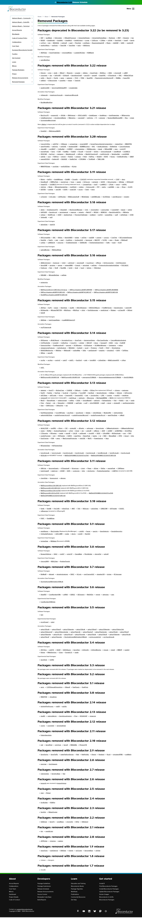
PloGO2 (70, 157)
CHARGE (69, 390)
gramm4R (128, 308)
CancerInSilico (45, 144)
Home (39, 17)
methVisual (72, 398)
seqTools (55, 45)
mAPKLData (62, 197)
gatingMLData (45, 250)
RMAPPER (44, 697)
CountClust (90, 263)
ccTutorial (44, 197)
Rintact (48, 793)
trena (93, 189)
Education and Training (78, 883)
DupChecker (45, 438)
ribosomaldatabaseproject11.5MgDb (110, 377)
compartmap (73, 144)
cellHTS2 (55, 144)
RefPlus (91, 157)
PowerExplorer (98, 438)
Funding (14, 54)
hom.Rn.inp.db (114, 453)
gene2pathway (61, 726)
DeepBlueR (44, 182)
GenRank (91, 393)
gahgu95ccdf (68, 634)
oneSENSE (125, 154)
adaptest (43, 390)
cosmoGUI (50, 726)
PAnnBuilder (88, 554)
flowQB (49, 509)
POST (107, 348)
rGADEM (115, 43)
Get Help (74, 900)
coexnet (98, 238)
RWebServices (52, 652)
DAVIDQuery (67, 650)
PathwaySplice (106, 400)
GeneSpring (44, 754)
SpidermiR (55, 159)
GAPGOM (44, 212)
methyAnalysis (61, 348)
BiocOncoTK (45, 115)
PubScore (44, 268)
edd (42, 745)
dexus (96, 343)
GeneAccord (53, 212)
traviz (79, 45)
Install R (102, 883)
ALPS (50, 308)
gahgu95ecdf (45, 637)
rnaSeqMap (76, 350)
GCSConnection (108, 263)
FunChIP (88, 152)
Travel (87, 189)
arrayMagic (60, 822)
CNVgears (64, 144)
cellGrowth (82, 433)
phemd (63, 157)
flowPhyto (85, 687)
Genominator (100, 428)
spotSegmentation (128, 403)
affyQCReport (55, 340)
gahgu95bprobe (46, 634)
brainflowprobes (114, 115)
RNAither (58, 350)
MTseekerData (45, 446)
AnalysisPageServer (60, 431)
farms (53, 152)
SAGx (84, 350)
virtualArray (53, 697)
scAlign (43, 243)
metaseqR (44, 398)
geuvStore (44, 660)
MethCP (88, 212)
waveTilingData (112, 415)
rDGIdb (63, 115)
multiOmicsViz (104, 154)
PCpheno (94, 348)
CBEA (110, 73)
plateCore (54, 471)
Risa (126, 118)
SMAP (132, 157)
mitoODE (82, 438)
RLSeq (112, 157)
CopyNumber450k (55, 595)
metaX (113, 650)
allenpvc (63, 478)
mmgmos (53, 841)
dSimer (96, 468)
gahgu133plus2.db (118, 629)
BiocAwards (15, 34)
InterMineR (117, 152)
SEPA (68, 471)
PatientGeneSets (46, 735)
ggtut (52, 622)
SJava (61, 652)
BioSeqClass (60, 390)
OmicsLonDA (90, 187)
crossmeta (44, 75)
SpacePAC (126, 78)
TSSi (78, 509)
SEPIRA (43, 189)
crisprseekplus (79, 149)
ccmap (87, 40)
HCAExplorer (88, 345)
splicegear (90, 428)
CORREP (70, 149)
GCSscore (86, 182)
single (132, 118)
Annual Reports (17, 30)
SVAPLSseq (50, 405)
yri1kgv (124, 360)
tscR (51, 217)
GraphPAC (102, 75)
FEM (52, 438)
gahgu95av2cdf (88, 632)
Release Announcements (20, 78)
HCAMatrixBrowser (100, 345)
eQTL (42, 368)
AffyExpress (44, 340)
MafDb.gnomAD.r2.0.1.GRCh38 (50, 488)
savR (116, 215)
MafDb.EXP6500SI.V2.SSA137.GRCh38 (103, 455)
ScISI (70, 268)
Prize (42, 403)
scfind (71, 431)
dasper (123, 210)
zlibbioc (85, 73)
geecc (58, 438)
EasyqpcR (104, 343)
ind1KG (52, 660)
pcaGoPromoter (46, 436)
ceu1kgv (50, 360)
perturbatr (86, 265)
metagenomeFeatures (48, 348)
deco (123, 179)
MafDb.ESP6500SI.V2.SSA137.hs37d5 (77, 455)
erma (49, 73)
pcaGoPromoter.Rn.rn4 (98, 415)
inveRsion (69, 240)
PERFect (56, 157)
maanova (73, 212)
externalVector (52, 716)
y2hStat (97, 851)
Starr (42, 405)
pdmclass (106, 595)
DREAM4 (43, 275)
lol (100, 436)
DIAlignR (66, 75)
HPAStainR (130, 182)
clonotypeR (80, 263)
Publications (75, 894)
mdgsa (120, 345)
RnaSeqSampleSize (103, 471)
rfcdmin (70, 851)
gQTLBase (44, 395)
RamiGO (87, 534)
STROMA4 (82, 159)
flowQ (42, 509)
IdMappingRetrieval (127, 428)
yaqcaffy (50, 353)
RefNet (49, 431)
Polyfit (101, 348)
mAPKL (124, 184)
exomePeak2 (45, 152)
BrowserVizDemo (46, 554)
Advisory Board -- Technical (20, 26)
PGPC (42, 518)
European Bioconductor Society (22, 50)
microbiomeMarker (60, 118)
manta (43, 431)
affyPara (43, 308)
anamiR (68, 433)
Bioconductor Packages (106, 900)
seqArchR (130, 43)
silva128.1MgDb (128, 377)
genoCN (86, 75)
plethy (104, 187)
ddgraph (51, 574)
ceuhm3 (57, 360)
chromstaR (117, 73)
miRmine (80, 154)
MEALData (54, 561)
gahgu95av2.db (75, 632)
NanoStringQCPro (115, 212)
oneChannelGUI (89, 574)
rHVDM (62, 471)
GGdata (88, 413)
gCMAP (110, 431)
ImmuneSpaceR (106, 152)
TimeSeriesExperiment (96, 243)
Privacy (14, 74)
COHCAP (83, 179)
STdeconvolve (52, 80)
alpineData (44, 225)
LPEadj (111, 184)
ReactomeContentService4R (104, 78)
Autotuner (56, 263)
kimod (77, 431)
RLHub (74, 166)
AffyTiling (44, 650)
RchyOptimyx (116, 348)
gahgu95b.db (113, 632)
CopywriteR (115, 210)
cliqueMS (44, 149)
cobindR (88, 431)
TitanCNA (63, 45)
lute (49, 43)
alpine (43, 210)
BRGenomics (126, 115)
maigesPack (119, 144)
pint (54, 436)
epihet (130, 210)
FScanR (80, 152)
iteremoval (88, 240)
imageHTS (44, 184)
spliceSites (94, 509)
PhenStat (78, 43)
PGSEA (121, 400)
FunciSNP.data (60, 413)
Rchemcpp (75, 468)
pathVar (43, 157)
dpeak (100, 149)
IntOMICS (126, 152)
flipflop (103, 468)
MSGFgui (76, 310)
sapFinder (79, 403)
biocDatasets (53, 764)
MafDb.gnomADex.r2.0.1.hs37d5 (51, 491)
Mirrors (14, 66)
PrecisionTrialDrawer (81, 215)
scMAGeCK (51, 243)
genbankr (95, 182)
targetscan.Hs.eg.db (56, 95)
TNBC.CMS (100, 159)
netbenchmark (62, 400)
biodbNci (60, 40)
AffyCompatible (45, 238)
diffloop (98, 263)
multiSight (73, 187)
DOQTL (121, 509)
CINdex (102, 40)
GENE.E (72, 595)
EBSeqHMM (108, 149)
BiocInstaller (55, 531)
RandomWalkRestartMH (115, 118)
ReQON (99, 157)
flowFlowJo (76, 687)
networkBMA (69, 265)
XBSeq (43, 353)
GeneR (66, 745)
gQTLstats (53, 395)
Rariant (48, 403)
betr (42, 615)
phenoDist (98, 554)
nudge (67, 534)
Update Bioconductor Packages (109, 892)
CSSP (117, 179)
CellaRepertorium (46, 118)
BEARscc (103, 73)
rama (110, 240)
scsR (85, 403)
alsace (56, 308)
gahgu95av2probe (101, 632)
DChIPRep (128, 431)
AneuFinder (94, 73)
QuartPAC (90, 78)
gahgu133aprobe (68, 629)
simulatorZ (110, 350)
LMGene (96, 431)
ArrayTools (78, 340)
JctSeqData (102, 360)
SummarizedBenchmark (48, 120)
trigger (70, 80)
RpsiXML (63, 268)
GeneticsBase (55, 774)
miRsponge (44, 511)
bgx (132, 38)
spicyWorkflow (45, 60)
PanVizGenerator (93, 310)
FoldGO (73, 152)
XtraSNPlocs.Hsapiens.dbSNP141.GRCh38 (54, 295)
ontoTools (58, 745)
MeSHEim (90, 595)
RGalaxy (113, 310)
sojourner (60, 243)
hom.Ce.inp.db (56, 453)
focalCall (65, 393)
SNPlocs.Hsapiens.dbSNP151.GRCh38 (106, 292)
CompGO (56, 343)
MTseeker (53, 433)
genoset (68, 345)
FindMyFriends (107, 308)
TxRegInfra (59, 405)
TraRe (108, 243)
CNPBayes (121, 468)
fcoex (72, 182)
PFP (98, 187)
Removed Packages (18, 82)
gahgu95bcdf (124, 632)
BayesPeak (86, 436)
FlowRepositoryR (58, 345)
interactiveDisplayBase (99, 38)
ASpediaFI (63, 210)
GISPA (103, 182)
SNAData (63, 851)
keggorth (43, 783)
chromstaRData (67, 53)
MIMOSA (104, 212)
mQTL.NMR (58, 534)
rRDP (119, 38)
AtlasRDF (44, 595)
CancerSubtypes (124, 146)
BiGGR (43, 40)
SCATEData (106, 197)
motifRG (53, 428)
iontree (109, 574)
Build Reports (41, 900)
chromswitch (95, 210)
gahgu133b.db (80, 629)
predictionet (104, 310)
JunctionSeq (94, 395)
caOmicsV (71, 263)
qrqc (118, 187)
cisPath (110, 40)
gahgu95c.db (57, 634)
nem (124, 433)
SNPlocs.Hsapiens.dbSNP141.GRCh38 (53, 292)
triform (60, 428)
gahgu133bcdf (92, 629)
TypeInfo (77, 80)
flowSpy (49, 393)
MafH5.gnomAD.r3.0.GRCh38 (70, 377)
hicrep (61, 395)
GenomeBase (88, 851)
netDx (42, 78)
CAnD (64, 263)
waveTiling (77, 436)
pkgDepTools (68, 215)
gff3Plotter (44, 841)
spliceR (106, 554)
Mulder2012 (107, 413)
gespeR (94, 75)
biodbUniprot (78, 40)
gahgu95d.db (92, 634)
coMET (126, 73)
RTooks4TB (83, 745)
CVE (66, 428)
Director (43, 73)
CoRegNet (61, 149)
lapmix (132, 40)
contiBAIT (52, 149)
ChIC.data (52, 197)
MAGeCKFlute (128, 75)
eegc (116, 149)
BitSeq (60, 238)
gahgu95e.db (126, 634)
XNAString (86, 45)
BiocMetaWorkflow (46, 102)
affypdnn (81, 428)
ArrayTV (51, 390)
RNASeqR (124, 240)
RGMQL (118, 78)
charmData (44, 478)
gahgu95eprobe (57, 637)
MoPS (90, 438)
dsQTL (71, 360)
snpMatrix (128, 754)
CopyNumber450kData (48, 602)
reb (54, 403)
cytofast (81, 343)
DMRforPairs (54, 182)
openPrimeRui (45, 146)
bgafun (95, 436)
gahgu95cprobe (80, 634)
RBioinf (62, 73)
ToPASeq (125, 350)
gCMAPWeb (118, 431)
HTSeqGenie (112, 75)
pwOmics (55, 146)
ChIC (86, 210)
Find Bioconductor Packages (108, 886)
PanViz (56, 78)
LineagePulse (87, 184)
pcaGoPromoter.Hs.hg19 (62, 415)
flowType (57, 393)
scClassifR (121, 310)
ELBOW (122, 343)
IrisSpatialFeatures (47, 534)
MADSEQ (56, 43)
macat (118, 184)
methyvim (82, 398)
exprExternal (54, 851)
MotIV (43, 400)
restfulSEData (65, 166)
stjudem (126, 197)
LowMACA (103, 184)
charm (83, 468)
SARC (123, 43)
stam (42, 793)
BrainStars (64, 308)
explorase (125, 390)
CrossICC (73, 343)
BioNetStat (113, 146)
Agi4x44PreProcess (47, 706)
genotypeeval (63, 212)
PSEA (85, 157)
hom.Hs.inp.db (90, 453)
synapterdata (73, 88)
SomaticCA (68, 652)
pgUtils (64, 706)
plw (83, 431)
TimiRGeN (91, 159)
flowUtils (43, 240)
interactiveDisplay (84, 38)
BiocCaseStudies (102, 340)
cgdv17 (65, 360)
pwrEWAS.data (95, 197)
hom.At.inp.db (45, 453)
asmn (42, 687)
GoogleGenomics (116, 531)
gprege (60, 265)
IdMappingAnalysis (112, 428)
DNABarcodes (91, 149)
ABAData (43, 320)
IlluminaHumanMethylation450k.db (52, 582)
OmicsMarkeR (87, 400)
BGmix (43, 179)
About (46, 17)
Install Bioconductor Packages (109, 889)
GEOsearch (81, 595)
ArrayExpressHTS (52, 210)
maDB (58, 706)
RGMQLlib (90, 53)
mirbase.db (44, 95)
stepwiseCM (101, 574)
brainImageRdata (54, 320)
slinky (83, 310)
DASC (56, 554)
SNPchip (43, 468)
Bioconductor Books (77, 886)
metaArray (125, 395)
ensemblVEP (84, 144)
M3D (105, 436)
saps (112, 595)
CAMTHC (115, 471)
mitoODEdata (97, 413)
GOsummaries (111, 182)
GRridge (121, 182)
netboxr (43, 215)
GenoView (76, 650)
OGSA (78, 400)
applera (60, 841)
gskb (85, 360)
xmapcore (93, 716)
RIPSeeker (61, 436)
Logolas (109, 395)
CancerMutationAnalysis (118, 340)
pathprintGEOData (46, 415)
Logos (14, 62)
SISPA (65, 189)
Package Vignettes (77, 889)
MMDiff (119, 650)
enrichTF (123, 149)
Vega (107, 438)
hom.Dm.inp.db (68, 453)
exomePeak (111, 468)
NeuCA (49, 78)
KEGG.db (43, 455)
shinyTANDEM (94, 403)
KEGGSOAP (83, 716)
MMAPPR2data (45, 166)
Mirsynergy (90, 398)
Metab (50, 187)
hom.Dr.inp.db (79, 453)
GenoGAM (44, 265)
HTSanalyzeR (65, 468)
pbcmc (73, 534)
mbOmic (43, 187)
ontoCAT (69, 554)
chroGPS (91, 433)
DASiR (58, 650)
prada (132, 400)
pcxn (49, 157)
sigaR (103, 403)
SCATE (130, 187)
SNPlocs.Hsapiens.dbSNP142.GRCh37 (79, 292)
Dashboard (12, 894)
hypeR (126, 40)
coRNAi (65, 595)
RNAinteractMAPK (54, 131)
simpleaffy (117, 403)
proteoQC (73, 428)
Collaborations (16, 42)
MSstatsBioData (54, 275)
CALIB (75, 433)
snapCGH (73, 189)
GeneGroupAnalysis (65, 716)
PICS (76, 78)
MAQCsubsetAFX (113, 360)
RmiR (56, 268)
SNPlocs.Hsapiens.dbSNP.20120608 (106, 290)
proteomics (44, 282)
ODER (59, 215)
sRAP (103, 431)
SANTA (69, 436)
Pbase (89, 468)
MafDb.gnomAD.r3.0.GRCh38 (50, 377)
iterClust (52, 154)
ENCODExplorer (82, 308)
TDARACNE (83, 243)
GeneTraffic (54, 754)
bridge (77, 238)
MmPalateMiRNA (101, 398)
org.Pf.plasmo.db (46, 327)
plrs (127, 400)
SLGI (76, 268)
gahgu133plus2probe (61, 632)
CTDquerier (44, 433)
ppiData (63, 275)
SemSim (43, 812)
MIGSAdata (85, 197)
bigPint (49, 179)
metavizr (81, 212)
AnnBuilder (44, 802)
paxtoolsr (69, 78)
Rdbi (77, 754)
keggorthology (61, 783)
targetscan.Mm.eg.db (71, 95)
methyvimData (118, 413)
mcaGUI (117, 395)
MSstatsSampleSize (61, 187)
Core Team (15, 46)
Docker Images (104, 894)
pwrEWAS (111, 187)
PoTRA (105, 240)
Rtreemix (70, 73)
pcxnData (56, 166)
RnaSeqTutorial (65, 561)
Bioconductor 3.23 (64, 2)
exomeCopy (64, 182)
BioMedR (43, 574)
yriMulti (122, 415)
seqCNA (58, 189)
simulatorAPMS (118, 754)
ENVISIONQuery (94, 308)
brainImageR (45, 471)
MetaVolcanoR (70, 154)
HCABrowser (78, 345)
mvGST (62, 554)
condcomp (76, 471)
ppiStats (94, 265)
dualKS (72, 308)
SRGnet (129, 310)
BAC (54, 238)
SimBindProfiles (122, 157)
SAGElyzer (44, 822)
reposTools (44, 851)
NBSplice (126, 212)
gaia (56, 240)
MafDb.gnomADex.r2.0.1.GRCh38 (51, 485)
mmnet (98, 595)
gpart (62, 240)
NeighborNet (116, 154)
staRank (43, 80)
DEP (42, 38)
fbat (64, 774)
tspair (114, 243)
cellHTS (51, 650)
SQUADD (64, 159)
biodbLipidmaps (102, 146)
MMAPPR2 (128, 144)
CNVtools (78, 390)
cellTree (83, 238)
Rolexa (43, 652)
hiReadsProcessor (70, 38)
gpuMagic (49, 38)
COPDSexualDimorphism (54, 687)
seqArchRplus (45, 45)
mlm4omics (91, 471)
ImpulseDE (68, 395)
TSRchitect (97, 268)
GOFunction (128, 393)
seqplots (102, 350)
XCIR (120, 243)
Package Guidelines (43, 883)
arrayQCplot (49, 831)
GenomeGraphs (54, 468)
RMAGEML (73, 745)
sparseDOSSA (45, 159)
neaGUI (126, 650)
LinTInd (43, 43)
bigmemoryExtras (89, 340)
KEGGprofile (44, 310)
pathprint (97, 400)
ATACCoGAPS (82, 115)
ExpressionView (46, 345)
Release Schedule (43, 889)
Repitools (112, 38)
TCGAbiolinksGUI (71, 243)
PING (82, 78)
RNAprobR (67, 350)
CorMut (85, 390)
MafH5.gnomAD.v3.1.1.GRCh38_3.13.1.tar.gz (54, 290)
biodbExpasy (93, 115)
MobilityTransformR (91, 154)
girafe (55, 73)
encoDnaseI (45, 622)
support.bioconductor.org (25, 909)
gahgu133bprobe (104, 629)
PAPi (129, 433)
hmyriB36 (93, 360)
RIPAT (106, 157)
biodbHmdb (51, 40)
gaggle (79, 182)
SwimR (43, 313)
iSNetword (85, 822)
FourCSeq (74, 393)
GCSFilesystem (121, 263)
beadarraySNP (73, 146)
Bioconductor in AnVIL (106, 897)
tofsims (89, 268)
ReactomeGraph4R (98, 43)
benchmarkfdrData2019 (59, 88)
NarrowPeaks (51, 400)
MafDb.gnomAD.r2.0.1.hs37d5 (50, 493)
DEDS (98, 433)
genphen (52, 265)
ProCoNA (57, 509)
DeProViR (58, 75)
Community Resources (78, 897)
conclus (106, 238)
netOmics (90, 118)
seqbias (50, 189)
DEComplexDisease (125, 238)
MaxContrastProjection (70, 438)
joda (86, 395)
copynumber (105, 210)
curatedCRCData (79, 53)
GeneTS (52, 822)
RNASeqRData (56, 250)
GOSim (96, 152)
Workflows (74, 892)
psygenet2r (54, 115)
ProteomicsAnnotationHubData (109, 265)
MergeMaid (112, 436)
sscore (80, 189)
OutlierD (79, 348)
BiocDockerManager (76, 210)
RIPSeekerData (57, 446)
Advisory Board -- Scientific (20, 22)
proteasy (78, 157)
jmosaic (106, 650)
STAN (131, 215)
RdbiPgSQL (85, 754)
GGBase (111, 393)
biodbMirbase (58, 179)
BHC (93, 146)
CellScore (95, 40)
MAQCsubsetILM (73, 197)
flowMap (66, 152)
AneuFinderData (54, 53)
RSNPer (52, 802)
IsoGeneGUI (79, 240)
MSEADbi (72, 348)
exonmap (43, 764)
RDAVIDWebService (47, 350)
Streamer (126, 38)
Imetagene (112, 345)
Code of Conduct (14, 900)
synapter (77, 73)
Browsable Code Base (44, 897)
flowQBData (50, 518)
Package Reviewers (18, 70)
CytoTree (114, 238)
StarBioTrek (73, 159)
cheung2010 (45, 561)
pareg (62, 78)
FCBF (59, 152)
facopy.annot (54, 478)
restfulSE (63, 146)
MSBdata (53, 541)
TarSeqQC (44, 217)
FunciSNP (83, 393)
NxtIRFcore (51, 215)
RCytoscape (118, 574)
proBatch (93, 215)
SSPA (118, 350)
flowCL (51, 240)
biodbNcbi (68, 40)
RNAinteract (71, 115)
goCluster (79, 851)
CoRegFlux (64, 343)
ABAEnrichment (46, 263)
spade (77, 652)
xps (67, 405)
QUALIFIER (44, 428)
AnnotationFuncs (67, 340)
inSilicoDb (85, 650)
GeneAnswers (118, 308)
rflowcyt (93, 754)
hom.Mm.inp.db (102, 453)
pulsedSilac (108, 215)
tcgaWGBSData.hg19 (68, 320)
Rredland (101, 754)
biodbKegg (103, 115)
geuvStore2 (79, 413)
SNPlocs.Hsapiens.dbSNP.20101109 (81, 290)
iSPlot (77, 822)
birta (132, 436)
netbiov (81, 187)
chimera (117, 390)
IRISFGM (44, 154)
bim (42, 831)
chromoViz (69, 822)
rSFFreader (113, 509)
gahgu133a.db (45, 629)
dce (51, 75)
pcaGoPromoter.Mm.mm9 (80, 415)
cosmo (43, 726)
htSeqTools (65, 509)
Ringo (124, 187)
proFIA (100, 215)
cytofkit (81, 531)
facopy (88, 531)
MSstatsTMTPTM (56, 310)
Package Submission (44, 886)
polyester (102, 118)
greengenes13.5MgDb (89, 377)
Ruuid (108, 754)
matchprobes (45, 774)
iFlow (75, 716)
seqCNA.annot (117, 197)
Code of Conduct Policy (19, 38)
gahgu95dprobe (114, 634)
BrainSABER (68, 238)
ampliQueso (44, 531)
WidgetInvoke (52, 812)
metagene (60, 154)
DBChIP (89, 343)
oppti (71, 43)
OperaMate (78, 554)
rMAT (73, 509)
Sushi (82, 268)
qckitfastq (86, 43)
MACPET (97, 240)
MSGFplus (67, 310)
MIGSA (96, 212)
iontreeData (44, 541)
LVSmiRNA (106, 433)
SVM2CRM (104, 509)
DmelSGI (44, 131)
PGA (115, 400)
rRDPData (44, 53)
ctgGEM (91, 238)
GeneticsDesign (102, 393)
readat (61, 433)
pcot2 (86, 348)
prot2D (80, 534)
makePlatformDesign (67, 754)
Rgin (50, 268)
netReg (71, 400)
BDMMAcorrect (85, 146)
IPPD (120, 436)
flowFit (43, 393)
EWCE (72, 574)
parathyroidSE (45, 88)
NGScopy (86, 509)
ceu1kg (43, 360)
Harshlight (118, 40)
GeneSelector (104, 531)
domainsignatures (62, 574)
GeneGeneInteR (76, 75)
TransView (72, 45)
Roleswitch (61, 403)
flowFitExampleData (47, 413)
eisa (116, 343)
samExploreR (92, 350)
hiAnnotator (58, 38)
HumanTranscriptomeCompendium (101, 144)
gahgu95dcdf (102, 634)
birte (83, 471)
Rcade (117, 240)
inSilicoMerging (96, 650)
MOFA (111, 398)
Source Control (42, 894)
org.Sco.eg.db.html (95, 637)
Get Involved (16, 58)
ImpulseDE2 (79, 395)
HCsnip (79, 574)
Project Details (13, 897)
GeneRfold (49, 745)
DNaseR (67, 687)
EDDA (111, 343)
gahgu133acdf (56, 629)
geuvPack (70, 413)
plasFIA (52, 225)
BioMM (67, 179)
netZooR (64, 43)
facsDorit (79, 360)
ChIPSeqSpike (45, 343)
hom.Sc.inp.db (125, 453)
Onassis (77, 265)
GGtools (119, 393)
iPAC (120, 75)
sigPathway (123, 215)
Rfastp (108, 43)
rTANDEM (70, 403)
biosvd (126, 436)
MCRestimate (116, 433)
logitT (96, 184)
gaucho (95, 531)
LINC (102, 395)
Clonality (75, 179)
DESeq (92, 390)
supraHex (62, 80)
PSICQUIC (125, 265)
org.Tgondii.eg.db (108, 637)
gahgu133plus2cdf (46, 632)
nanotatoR (81, 118)
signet (109, 403)
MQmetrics (72, 118)
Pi (96, 118)
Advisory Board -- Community (21, 18)
